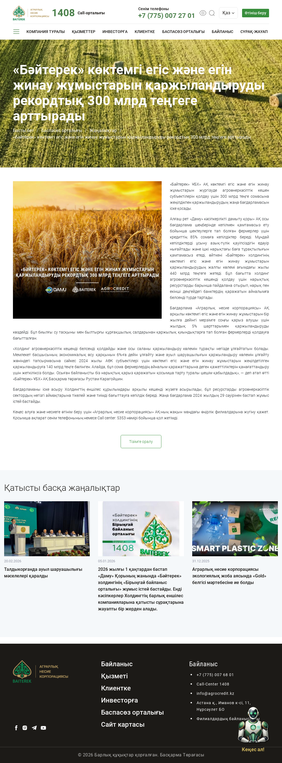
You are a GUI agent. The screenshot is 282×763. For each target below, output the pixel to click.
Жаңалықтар (103, 130)
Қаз (228, 12)
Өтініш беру (255, 13)
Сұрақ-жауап (254, 31)
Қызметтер (83, 31)
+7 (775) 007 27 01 (166, 16)
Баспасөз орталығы (183, 31)
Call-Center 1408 (213, 684)
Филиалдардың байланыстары (228, 719)
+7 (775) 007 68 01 (215, 675)
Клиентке (145, 31)
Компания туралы (45, 31)
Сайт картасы (123, 724)
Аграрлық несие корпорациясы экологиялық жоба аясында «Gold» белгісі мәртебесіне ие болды (229, 576)
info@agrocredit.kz (215, 693)
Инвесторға (115, 31)
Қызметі (114, 676)
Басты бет (23, 130)
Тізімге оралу (141, 441)
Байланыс (222, 31)
